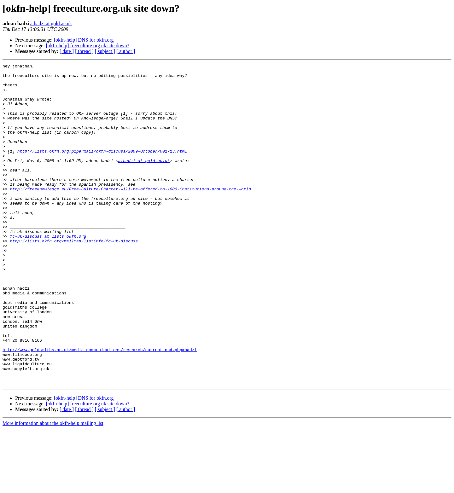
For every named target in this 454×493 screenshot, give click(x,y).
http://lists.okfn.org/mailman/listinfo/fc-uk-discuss (74, 277)
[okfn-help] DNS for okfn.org (84, 40)
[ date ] (67, 51)
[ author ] (125, 51)
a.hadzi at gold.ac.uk (51, 23)
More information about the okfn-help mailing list (53, 487)
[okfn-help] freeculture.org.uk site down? (87, 45)
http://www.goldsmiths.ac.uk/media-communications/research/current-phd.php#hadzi (100, 407)
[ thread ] (84, 51)
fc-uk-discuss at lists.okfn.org (48, 271)
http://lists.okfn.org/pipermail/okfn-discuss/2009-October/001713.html (102, 169)
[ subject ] (105, 51)
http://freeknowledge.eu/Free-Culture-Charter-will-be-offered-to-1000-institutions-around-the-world (130, 214)
